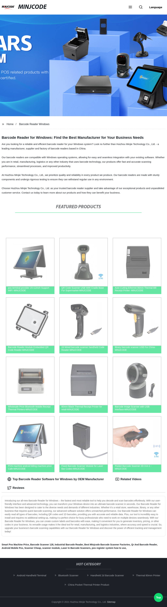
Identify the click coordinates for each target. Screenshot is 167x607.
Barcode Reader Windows (34, 124)
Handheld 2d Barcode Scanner (110, 575)
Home (10, 124)
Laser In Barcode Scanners (76, 548)
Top (158, 598)
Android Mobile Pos (12, 548)
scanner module (51, 548)
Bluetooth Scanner (71, 575)
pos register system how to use (109, 548)
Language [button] (155, 7)
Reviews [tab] (15, 488)
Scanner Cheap (32, 548)
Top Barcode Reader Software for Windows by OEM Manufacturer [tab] (55, 479)
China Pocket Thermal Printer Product (91, 584)
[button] (130, 7)
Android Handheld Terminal (34, 575)
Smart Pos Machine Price (15, 544)
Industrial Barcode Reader (69, 544)
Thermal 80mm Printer (151, 575)
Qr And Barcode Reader (144, 544)
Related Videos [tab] (128, 479)
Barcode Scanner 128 (41, 544)
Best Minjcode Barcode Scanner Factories (107, 544)
